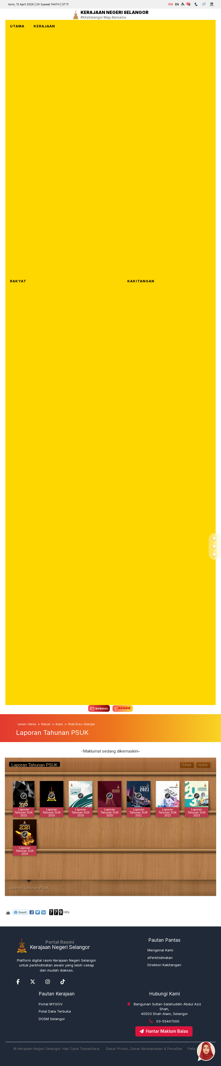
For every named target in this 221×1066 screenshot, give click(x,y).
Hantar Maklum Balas (164, 1031)
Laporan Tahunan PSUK (29, 888)
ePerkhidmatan (160, 957)
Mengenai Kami (160, 950)
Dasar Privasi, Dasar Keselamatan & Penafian (144, 1048)
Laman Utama (26, 724)
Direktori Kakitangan (164, 965)
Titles (186, 765)
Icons (203, 765)
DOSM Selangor (52, 1019)
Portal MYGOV (51, 1004)
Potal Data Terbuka (55, 1011)
